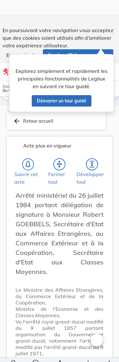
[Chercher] (14, 351)
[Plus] (109, 351)
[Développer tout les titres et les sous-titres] (92, 166)
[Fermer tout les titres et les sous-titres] (59, 166)
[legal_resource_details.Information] (35, 351)
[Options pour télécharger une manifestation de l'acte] (87, 351)
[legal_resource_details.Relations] (59, 351)
